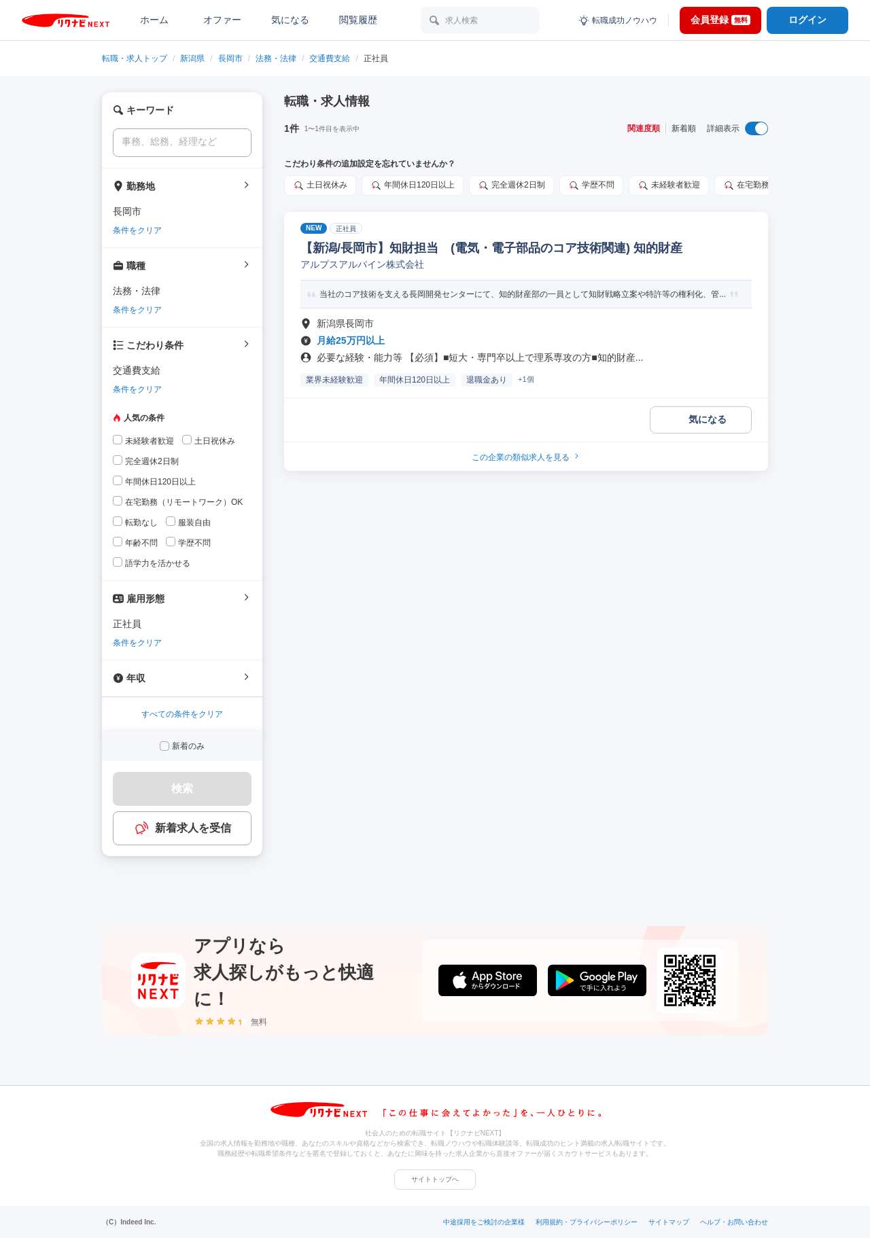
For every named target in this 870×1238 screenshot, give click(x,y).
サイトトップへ (435, 1179)
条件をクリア (137, 230)
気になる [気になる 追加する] (708, 419)
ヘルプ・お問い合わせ (734, 1222)
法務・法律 (276, 58)
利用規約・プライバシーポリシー (587, 1222)
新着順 (684, 128)
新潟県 (192, 58)
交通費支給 (329, 58)
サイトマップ (668, 1222)
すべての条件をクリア (182, 714)
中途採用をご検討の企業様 (484, 1222)
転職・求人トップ (134, 58)
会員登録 (720, 19)
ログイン (807, 19)
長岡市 (230, 58)
